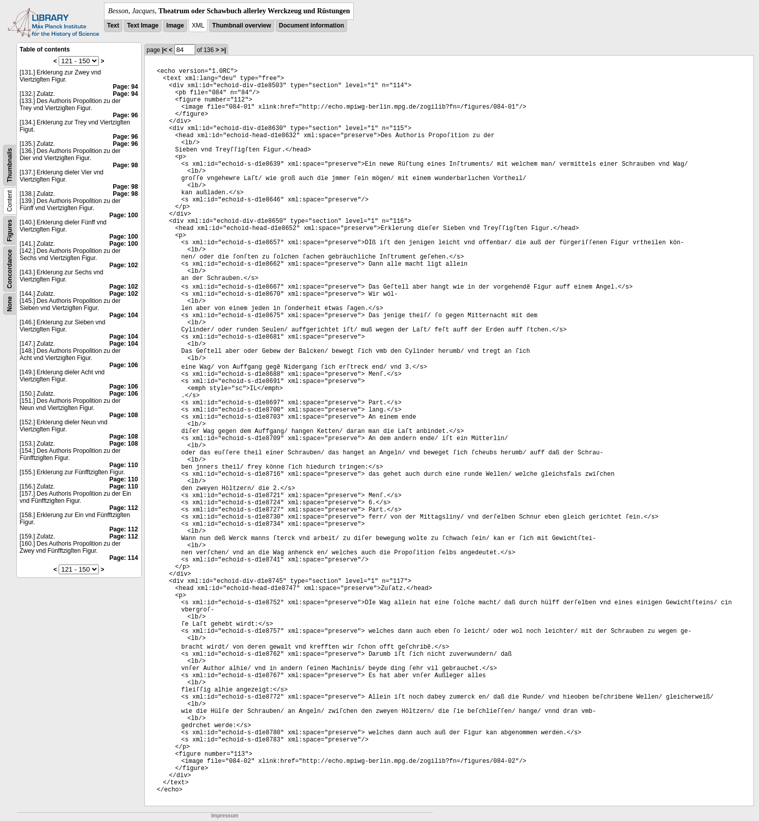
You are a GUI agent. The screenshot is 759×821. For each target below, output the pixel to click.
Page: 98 (125, 165)
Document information (311, 25)
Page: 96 (125, 115)
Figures (9, 230)
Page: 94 (125, 86)
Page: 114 (124, 557)
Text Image (143, 25)
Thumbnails (9, 165)
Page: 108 (124, 415)
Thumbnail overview (241, 25)
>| (223, 50)
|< (164, 50)
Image (175, 25)
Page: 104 (124, 315)
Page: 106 (124, 365)
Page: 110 (124, 465)
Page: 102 (124, 265)
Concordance (9, 269)
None (9, 304)
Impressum (224, 815)
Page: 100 (124, 215)
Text (113, 25)
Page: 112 (124, 507)
